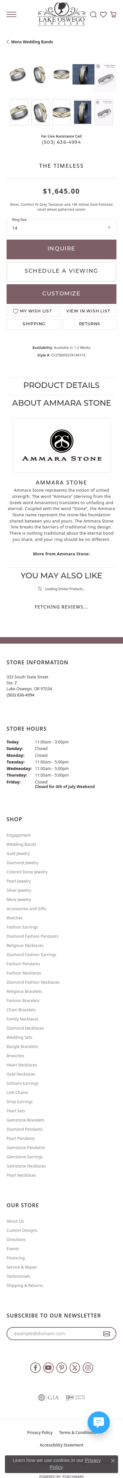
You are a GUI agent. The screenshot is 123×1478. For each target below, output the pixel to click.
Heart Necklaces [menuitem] (22, 1065)
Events (13, 1249)
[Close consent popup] (113, 1461)
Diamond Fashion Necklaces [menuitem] (33, 982)
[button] (93, 14)
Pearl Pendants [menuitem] (21, 1138)
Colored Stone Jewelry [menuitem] (27, 872)
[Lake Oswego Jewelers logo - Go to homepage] (61, 15)
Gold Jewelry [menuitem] (18, 853)
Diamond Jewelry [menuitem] (22, 863)
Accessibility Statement (61, 1445)
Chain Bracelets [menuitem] (21, 1010)
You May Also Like (61, 576)
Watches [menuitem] (15, 918)
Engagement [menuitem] (19, 835)
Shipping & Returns (25, 1285)
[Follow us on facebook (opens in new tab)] (35, 1367)
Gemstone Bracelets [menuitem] (25, 1120)
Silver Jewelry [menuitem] (19, 890)
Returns (90, 324)
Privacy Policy (40, 1432)
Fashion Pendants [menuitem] (23, 964)
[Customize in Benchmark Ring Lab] (105, 78)
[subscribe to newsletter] (107, 1333)
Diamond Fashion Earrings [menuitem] (31, 954)
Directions (16, 1239)
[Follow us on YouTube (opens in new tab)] (48, 1367)
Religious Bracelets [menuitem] (24, 991)
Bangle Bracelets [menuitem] (22, 1046)
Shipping (34, 324)
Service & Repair (22, 1267)
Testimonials (18, 1276)
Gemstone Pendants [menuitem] (26, 1147)
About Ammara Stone (61, 404)
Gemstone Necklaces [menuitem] (26, 1166)
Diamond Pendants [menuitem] (25, 1129)
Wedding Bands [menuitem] (21, 844)
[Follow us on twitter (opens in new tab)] (75, 1367)
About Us (15, 1221)
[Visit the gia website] (48, 1397)
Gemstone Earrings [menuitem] (25, 1157)
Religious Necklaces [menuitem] (25, 945)
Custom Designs (22, 1230)
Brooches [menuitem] (15, 1056)
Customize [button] (61, 294)
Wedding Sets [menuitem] (19, 1037)
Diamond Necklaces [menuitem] (25, 1028)
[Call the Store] (20, 695)
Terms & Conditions (77, 1432)
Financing (16, 1258)
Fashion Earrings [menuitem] (22, 927)
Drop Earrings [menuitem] (20, 1101)
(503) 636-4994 (61, 142)
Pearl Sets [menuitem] (16, 1111)
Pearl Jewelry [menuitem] (19, 881)
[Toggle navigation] (11, 14)
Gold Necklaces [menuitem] (21, 1074)
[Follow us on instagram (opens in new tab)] (88, 1367)
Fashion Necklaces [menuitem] (24, 973)
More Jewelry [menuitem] (19, 899)
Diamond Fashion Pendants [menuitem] (32, 936)
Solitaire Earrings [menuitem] (23, 1083)
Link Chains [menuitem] (17, 1092)
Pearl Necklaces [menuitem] (21, 1175)
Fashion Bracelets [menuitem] (23, 1000)
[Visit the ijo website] (75, 1397)
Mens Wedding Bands (32, 42)
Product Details (61, 386)
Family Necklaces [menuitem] (23, 1019)
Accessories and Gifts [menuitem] (26, 908)
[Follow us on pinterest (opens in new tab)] (61, 1367)
